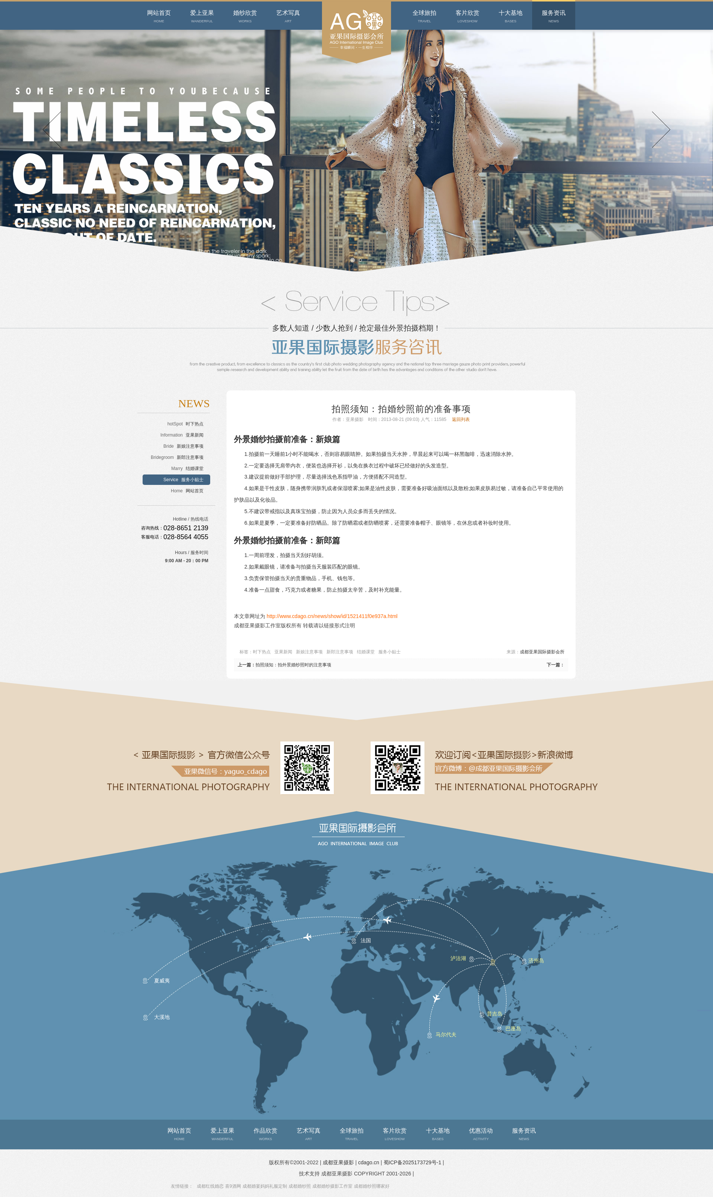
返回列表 (461, 419)
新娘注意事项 (309, 651)
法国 (366, 940)
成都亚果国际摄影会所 (542, 651)
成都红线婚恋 (210, 1186)
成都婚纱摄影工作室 (332, 1186)
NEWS (194, 403)
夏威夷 (162, 981)
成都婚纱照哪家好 (372, 1186)
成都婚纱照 (300, 1186)
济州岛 (536, 960)
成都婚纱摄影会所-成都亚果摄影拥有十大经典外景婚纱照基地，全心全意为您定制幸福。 (356, 78)
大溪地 (162, 1017)
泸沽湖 (458, 958)
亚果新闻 (283, 651)
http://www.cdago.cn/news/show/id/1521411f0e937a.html (332, 616)
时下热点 (262, 651)
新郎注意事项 (339, 651)
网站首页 (187, 490)
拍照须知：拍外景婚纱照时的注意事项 (293, 664)
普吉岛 (494, 1014)
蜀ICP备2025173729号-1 (413, 1162)
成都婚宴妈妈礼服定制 (264, 1186)
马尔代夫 (446, 1034)
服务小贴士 (389, 651)
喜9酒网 (233, 1186)
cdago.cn (369, 1162)
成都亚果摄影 (339, 1162)
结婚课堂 (366, 651)
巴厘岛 (513, 1029)
